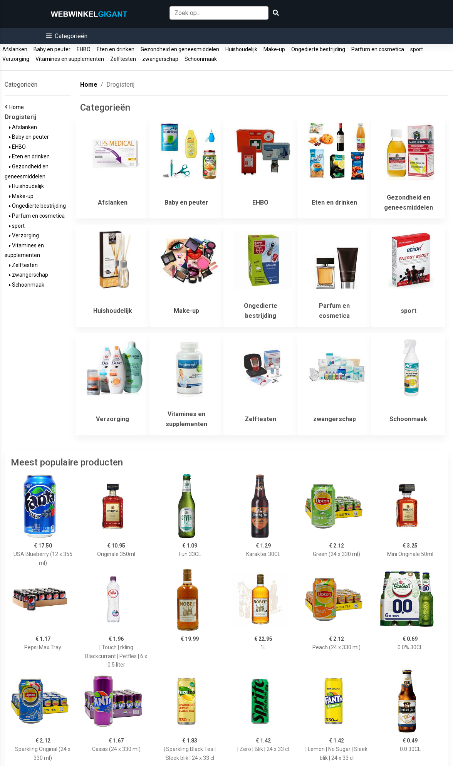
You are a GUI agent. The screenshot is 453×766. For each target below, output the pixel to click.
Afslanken (15, 49)
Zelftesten (123, 59)
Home (17, 107)
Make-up (274, 49)
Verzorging (16, 59)
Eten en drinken (115, 49)
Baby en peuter (52, 49)
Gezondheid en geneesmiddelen (179, 49)
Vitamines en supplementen (69, 59)
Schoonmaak (200, 59)
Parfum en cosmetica (377, 49)
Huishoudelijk (241, 49)
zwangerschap (160, 59)
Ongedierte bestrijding (318, 49)
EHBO (83, 49)
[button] (66, 36)
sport (416, 49)
